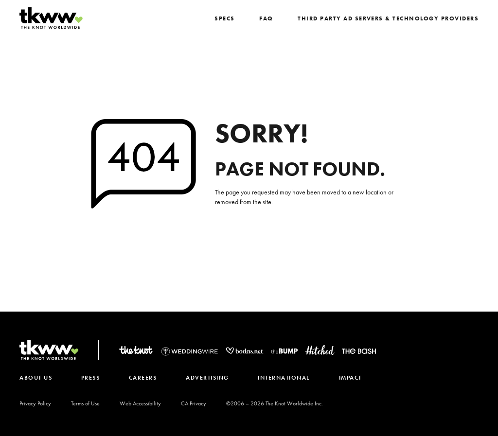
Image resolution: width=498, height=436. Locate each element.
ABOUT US (35, 378)
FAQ (274, 18)
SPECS (233, 18)
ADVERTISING (209, 378)
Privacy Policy (35, 403)
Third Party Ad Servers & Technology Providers (392, 18)
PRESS (91, 378)
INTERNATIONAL (287, 378)
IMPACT (353, 378)
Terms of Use (85, 403)
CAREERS (144, 378)
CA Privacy (193, 403)
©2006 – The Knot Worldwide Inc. (274, 403)
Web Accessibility (140, 403)
